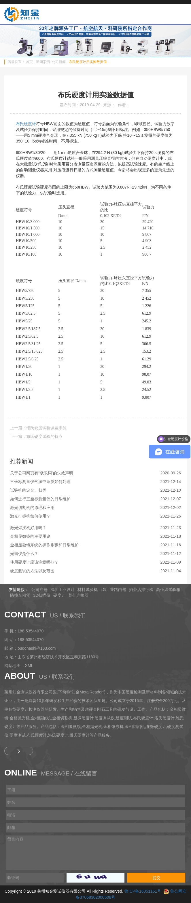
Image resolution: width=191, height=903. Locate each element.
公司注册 (39, 589)
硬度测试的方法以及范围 (32, 571)
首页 (29, 62)
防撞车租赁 (20, 595)
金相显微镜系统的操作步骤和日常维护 (44, 545)
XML (29, 665)
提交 (156, 877)
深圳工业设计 (62, 589)
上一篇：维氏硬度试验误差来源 (38, 427)
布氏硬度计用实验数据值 (88, 62)
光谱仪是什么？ (24, 553)
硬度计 (59, 595)
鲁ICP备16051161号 (142, 891)
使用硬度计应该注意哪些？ (34, 562)
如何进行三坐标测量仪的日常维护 (40, 499)
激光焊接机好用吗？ (28, 527)
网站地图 (12, 665)
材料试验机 (87, 589)
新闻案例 (43, 62)
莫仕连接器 (78, 595)
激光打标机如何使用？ (30, 516)
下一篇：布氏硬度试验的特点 (36, 436)
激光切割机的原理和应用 (32, 507)
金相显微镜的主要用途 (30, 536)
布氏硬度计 (26, 123)
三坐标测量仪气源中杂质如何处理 (40, 481)
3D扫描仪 (41, 595)
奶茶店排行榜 (141, 589)
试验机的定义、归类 (28, 490)
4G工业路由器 (113, 589)
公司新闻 (59, 62)
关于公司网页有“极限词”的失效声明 (41, 473)
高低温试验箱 (168, 589)
